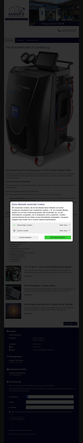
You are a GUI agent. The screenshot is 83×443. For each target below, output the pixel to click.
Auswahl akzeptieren (25, 237)
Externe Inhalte (20, 231)
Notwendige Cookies (22, 225)
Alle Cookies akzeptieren (57, 237)
